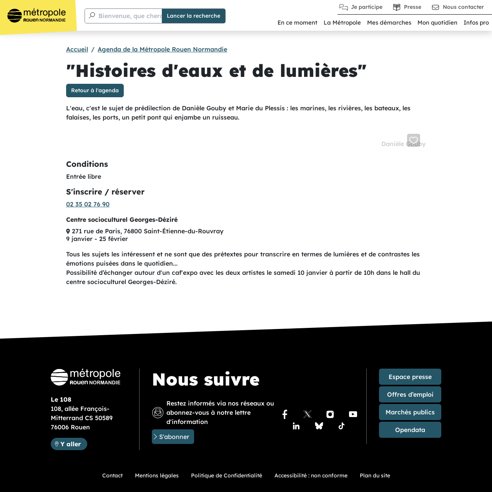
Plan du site (375, 475)
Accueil (77, 49)
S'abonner (174, 436)
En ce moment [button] (297, 22)
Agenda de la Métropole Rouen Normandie (162, 49)
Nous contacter (463, 6)
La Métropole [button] (342, 22)
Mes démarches (389, 22)
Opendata (410, 430)
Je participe (366, 6)
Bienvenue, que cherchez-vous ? (147, 16)
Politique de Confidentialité (226, 475)
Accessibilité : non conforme (310, 475)
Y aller (73, 443)
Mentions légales (157, 475)
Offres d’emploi (410, 394)
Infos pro (476, 22)
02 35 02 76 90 (88, 204)
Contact (112, 475)
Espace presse (410, 377)
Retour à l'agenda (95, 90)
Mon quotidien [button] (437, 22)
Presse (412, 6)
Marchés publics (410, 412)
